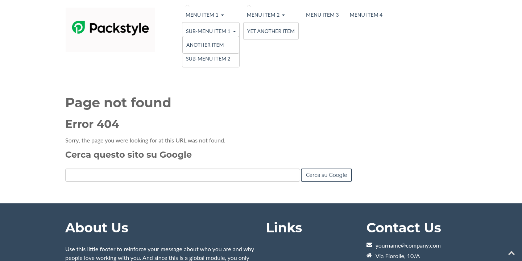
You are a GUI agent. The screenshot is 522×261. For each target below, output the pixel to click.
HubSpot (146, 238)
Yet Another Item (271, 31)
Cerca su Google (326, 104)
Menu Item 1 (202, 15)
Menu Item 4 (366, 15)
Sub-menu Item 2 (208, 58)
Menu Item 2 (263, 15)
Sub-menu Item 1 (208, 31)
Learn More (80, 207)
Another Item (205, 45)
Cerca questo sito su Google (128, 83)
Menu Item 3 (322, 15)
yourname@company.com (408, 174)
